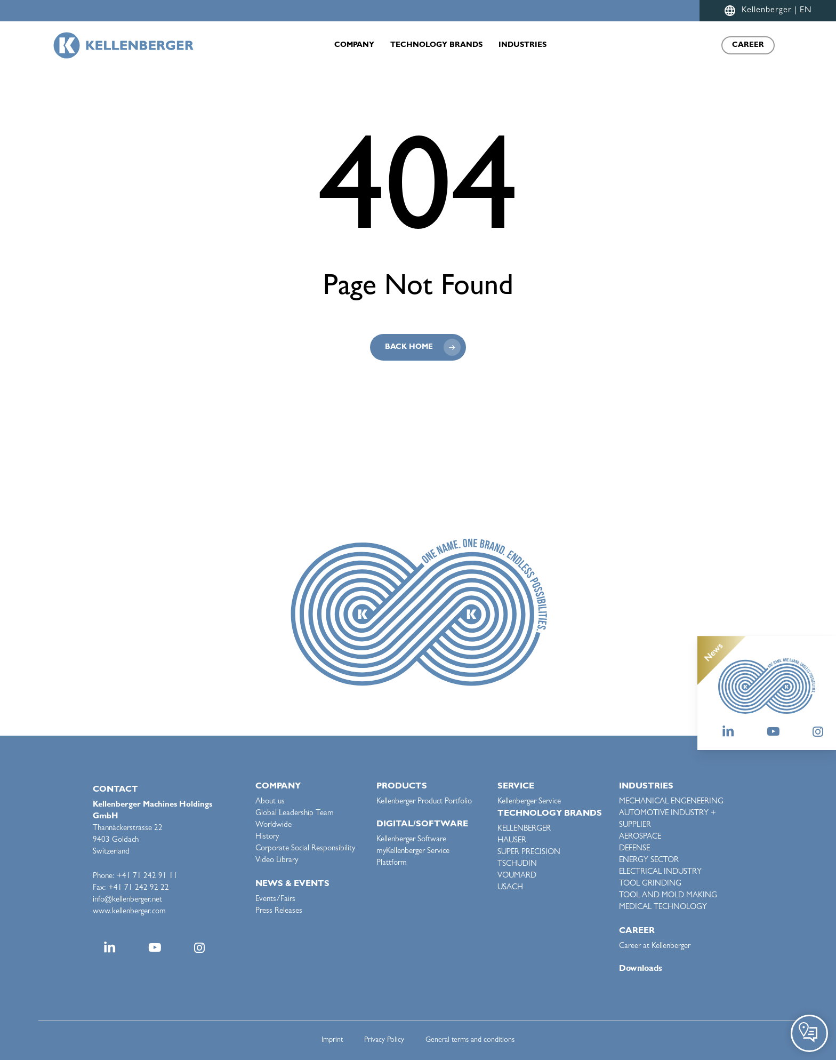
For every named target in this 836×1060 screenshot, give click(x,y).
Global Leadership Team (294, 814)
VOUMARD (516, 876)
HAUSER (511, 841)
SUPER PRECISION (528, 853)
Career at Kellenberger (654, 947)
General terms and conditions (470, 1040)
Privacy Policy (384, 1040)
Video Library (276, 861)
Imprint (332, 1040)
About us (270, 802)
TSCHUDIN (517, 864)
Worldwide (273, 826)
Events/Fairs (275, 900)
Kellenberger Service (529, 802)
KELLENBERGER (524, 829)
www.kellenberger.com (129, 912)
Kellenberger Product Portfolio (424, 802)
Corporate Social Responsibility (305, 849)
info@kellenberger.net (127, 900)
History (267, 837)
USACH (510, 888)
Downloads (640, 969)
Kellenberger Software (411, 840)
